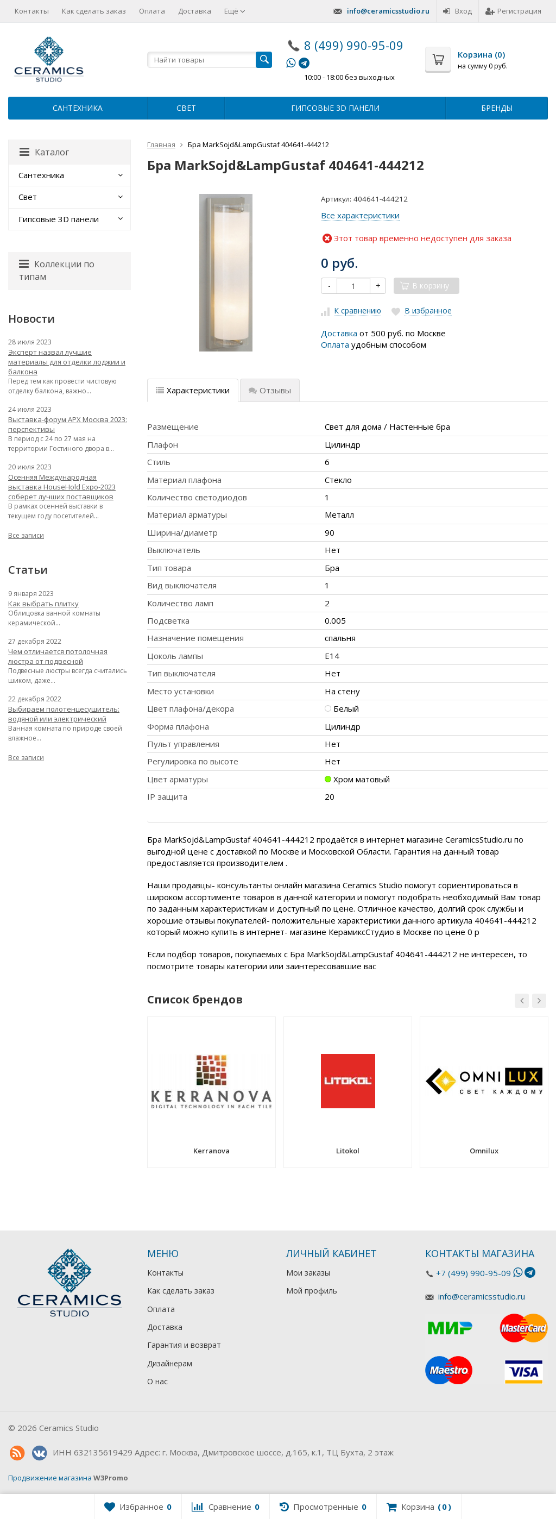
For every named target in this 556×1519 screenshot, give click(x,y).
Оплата (152, 11)
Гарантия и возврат (184, 1345)
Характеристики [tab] (193, 390)
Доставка (194, 11)
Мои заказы (308, 1272)
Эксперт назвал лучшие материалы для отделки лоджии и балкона (66, 361)
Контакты (32, 11)
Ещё (234, 11)
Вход (457, 11)
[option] (211, 1096)
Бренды (497, 108)
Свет (186, 108)
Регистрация (513, 11)
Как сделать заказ (94, 11)
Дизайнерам (169, 1363)
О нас (157, 1381)
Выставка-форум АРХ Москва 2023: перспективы (67, 424)
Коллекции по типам (56, 270)
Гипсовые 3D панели (335, 108)
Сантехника (78, 108)
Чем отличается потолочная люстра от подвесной (58, 656)
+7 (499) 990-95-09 (473, 1272)
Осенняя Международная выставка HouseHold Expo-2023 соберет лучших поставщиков (62, 486)
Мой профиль (311, 1290)
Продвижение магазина (50, 1478)
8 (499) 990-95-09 (353, 45)
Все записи (26, 535)
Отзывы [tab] (270, 390)
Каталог (44, 152)
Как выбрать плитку (43, 603)
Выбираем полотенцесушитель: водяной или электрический (63, 714)
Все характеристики (360, 215)
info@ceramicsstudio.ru (388, 11)
